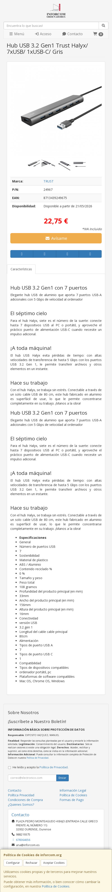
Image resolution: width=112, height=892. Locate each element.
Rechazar (31, 863)
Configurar (13, 863)
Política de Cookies (55, 886)
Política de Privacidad (37, 757)
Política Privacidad (21, 795)
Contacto (72, 33)
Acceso (42, 33)
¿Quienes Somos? (21, 804)
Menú (16, 33)
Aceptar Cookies (53, 863)
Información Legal (72, 790)
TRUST (48, 181)
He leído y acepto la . (40, 767)
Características (21, 269)
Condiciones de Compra (25, 800)
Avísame (56, 238)
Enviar (62, 778)
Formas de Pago (71, 800)
